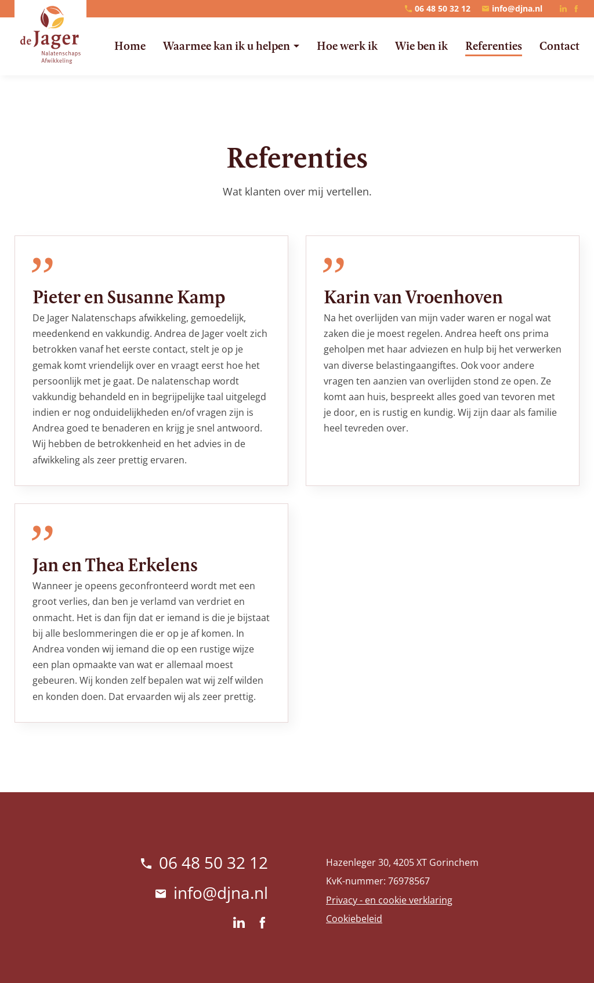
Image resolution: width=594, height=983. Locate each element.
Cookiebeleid (354, 918)
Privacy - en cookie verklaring (389, 900)
